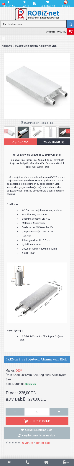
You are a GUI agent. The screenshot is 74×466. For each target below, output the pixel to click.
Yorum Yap (42, 442)
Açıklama (20, 142)
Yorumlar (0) (53, 142)
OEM (18, 370)
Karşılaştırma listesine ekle (38, 435)
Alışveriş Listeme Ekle (38, 429)
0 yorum (27, 442)
